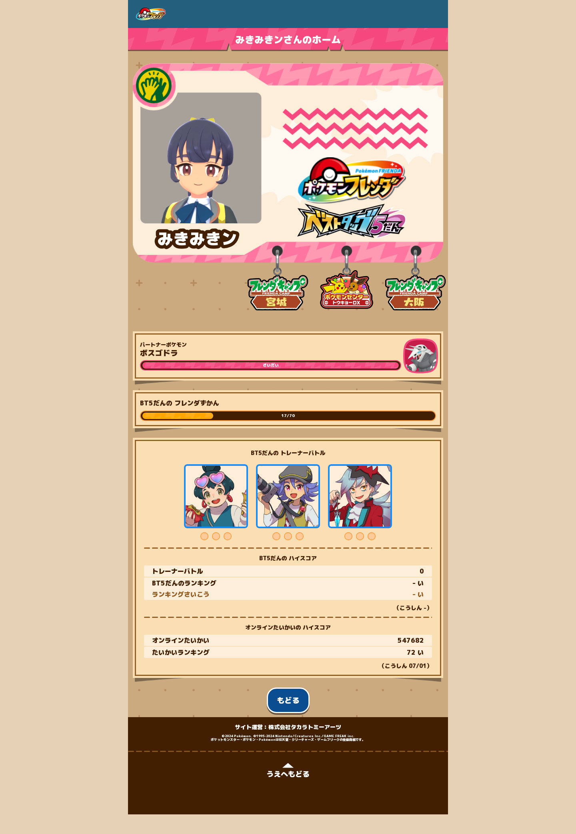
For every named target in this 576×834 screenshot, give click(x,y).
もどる (288, 700)
